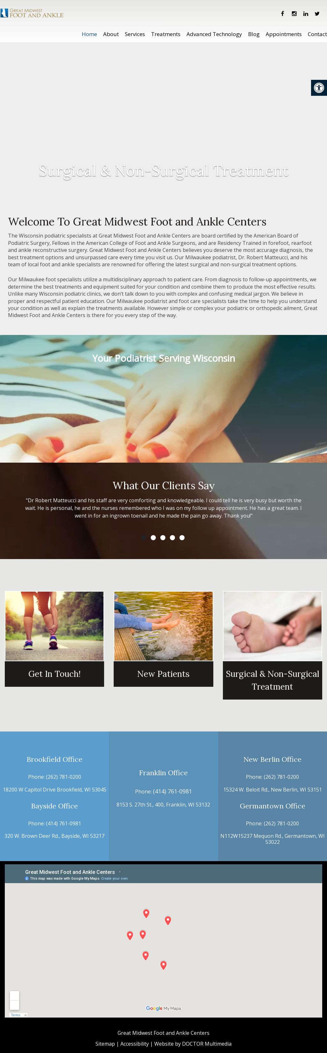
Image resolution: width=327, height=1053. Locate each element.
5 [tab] (182, 537)
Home (89, 34)
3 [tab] (162, 537)
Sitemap (105, 1043)
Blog (254, 34)
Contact (317, 34)
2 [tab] (153, 537)
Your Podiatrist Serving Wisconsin (163, 358)
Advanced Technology (214, 34)
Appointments (284, 34)
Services (135, 34)
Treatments (165, 34)
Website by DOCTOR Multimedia (193, 1043)
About (111, 34)
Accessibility (134, 1043)
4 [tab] (172, 537)
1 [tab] (143, 537)
